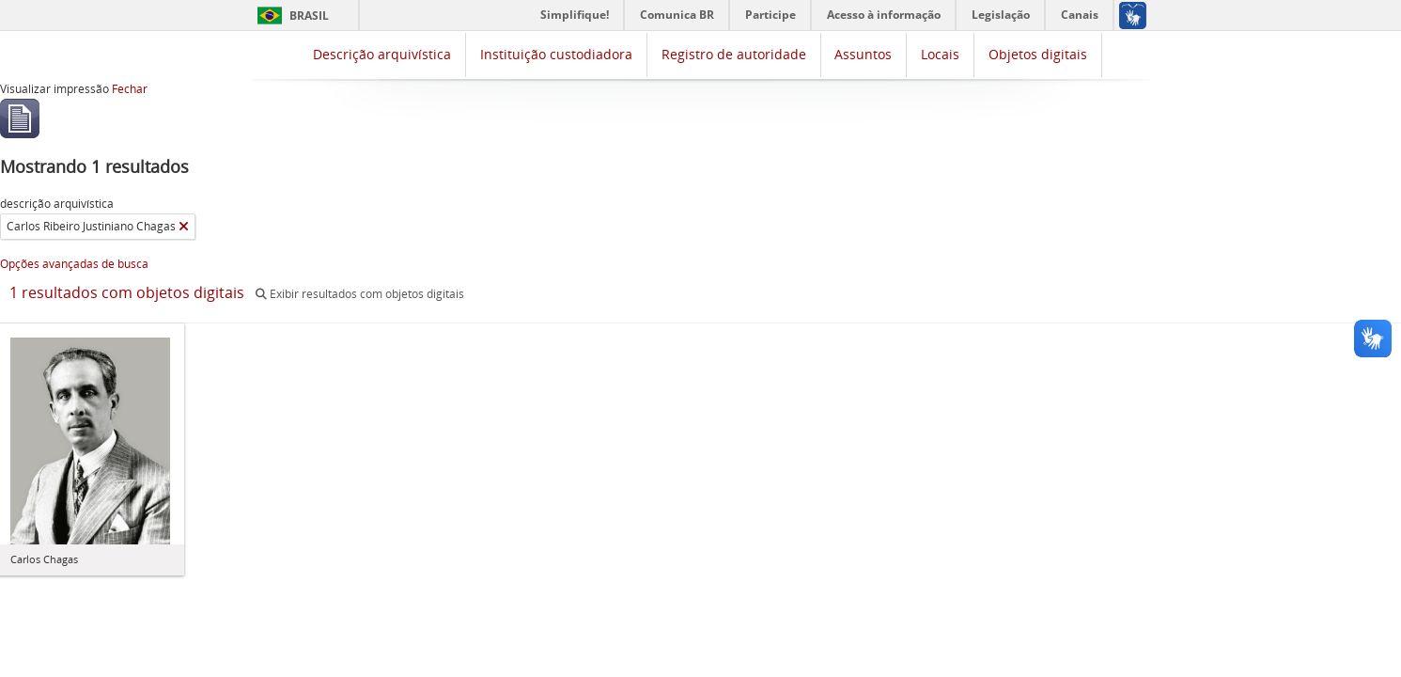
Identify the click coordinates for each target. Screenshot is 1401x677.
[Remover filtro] (184, 226)
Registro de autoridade (734, 54)
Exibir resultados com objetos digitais (360, 294)
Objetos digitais (1037, 54)
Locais (940, 54)
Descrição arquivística (382, 54)
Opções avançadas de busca (74, 264)
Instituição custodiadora (556, 54)
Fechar (130, 89)
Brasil (309, 16)
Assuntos (863, 54)
